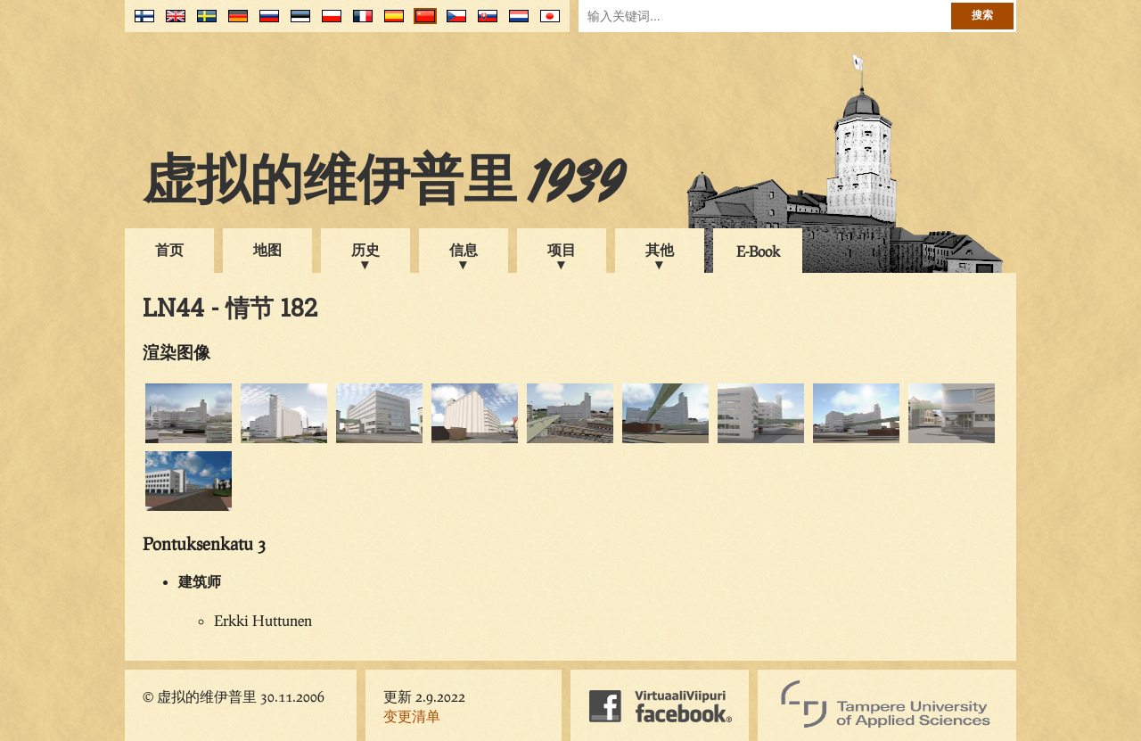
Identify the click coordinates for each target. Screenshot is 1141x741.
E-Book (758, 251)
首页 (169, 249)
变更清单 (411, 715)
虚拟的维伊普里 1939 (383, 184)
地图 (267, 249)
